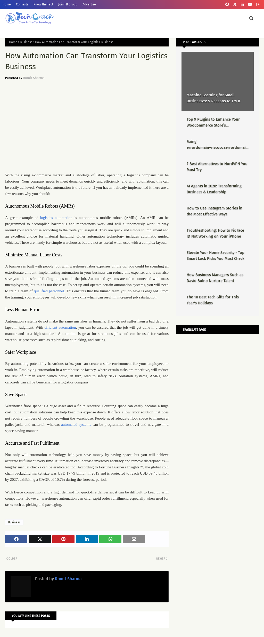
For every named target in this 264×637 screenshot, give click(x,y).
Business (26, 42)
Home (7, 4)
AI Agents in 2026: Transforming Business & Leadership (214, 189)
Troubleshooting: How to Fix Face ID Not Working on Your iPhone (215, 233)
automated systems (76, 424)
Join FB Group (67, 4)
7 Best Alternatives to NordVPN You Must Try (217, 166)
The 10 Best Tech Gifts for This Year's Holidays (213, 300)
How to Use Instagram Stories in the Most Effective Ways (214, 211)
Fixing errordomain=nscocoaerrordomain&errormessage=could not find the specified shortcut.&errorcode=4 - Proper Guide (217, 144)
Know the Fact (43, 4)
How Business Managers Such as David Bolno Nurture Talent (215, 277)
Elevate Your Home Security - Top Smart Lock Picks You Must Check (215, 255)
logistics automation (56, 218)
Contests (22, 4)
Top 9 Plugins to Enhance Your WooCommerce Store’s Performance (213, 122)
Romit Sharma (34, 78)
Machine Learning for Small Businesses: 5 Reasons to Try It (213, 98)
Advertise (89, 4)
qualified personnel (49, 291)
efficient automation (60, 327)
